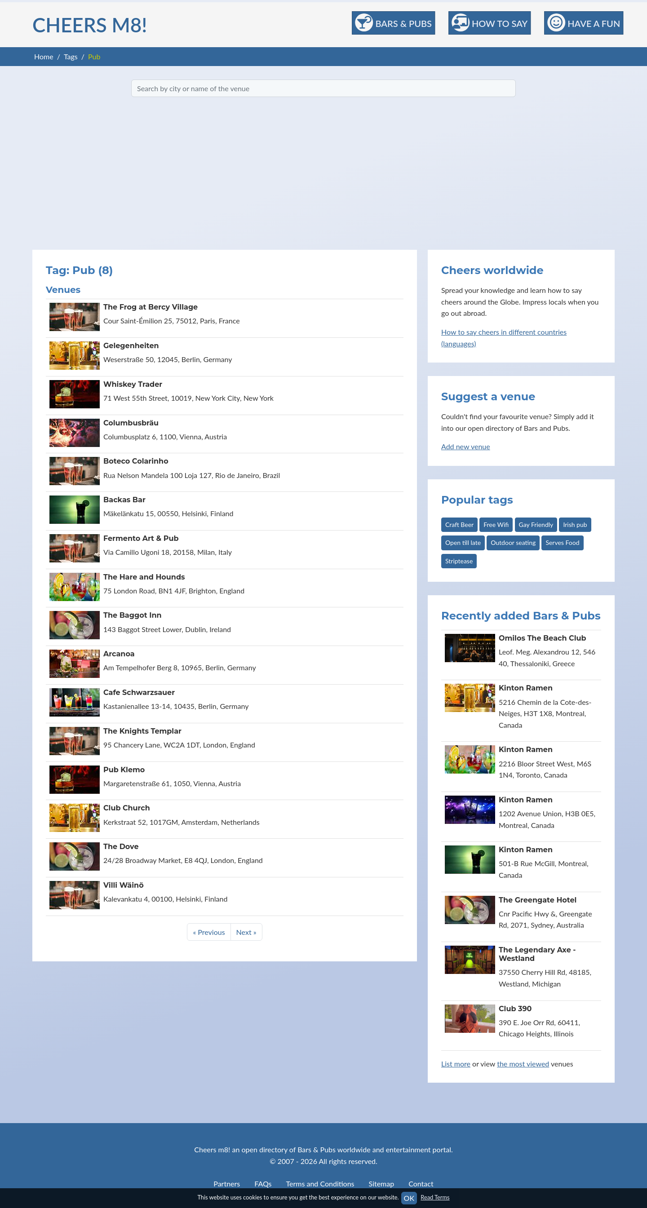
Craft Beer (459, 524)
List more (455, 1063)
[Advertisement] (323, 173)
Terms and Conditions (320, 1183)
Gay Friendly (536, 524)
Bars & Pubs (393, 22)
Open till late (463, 542)
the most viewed (523, 1063)
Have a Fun (583, 22)
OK (409, 1198)
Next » (246, 932)
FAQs (262, 1183)
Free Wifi (496, 524)
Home (43, 56)
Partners (226, 1183)
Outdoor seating (513, 542)
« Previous (209, 932)
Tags (71, 56)
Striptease (459, 561)
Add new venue (465, 446)
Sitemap (381, 1183)
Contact (420, 1183)
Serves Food (562, 542)
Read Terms (435, 1197)
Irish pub (575, 524)
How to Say (489, 22)
